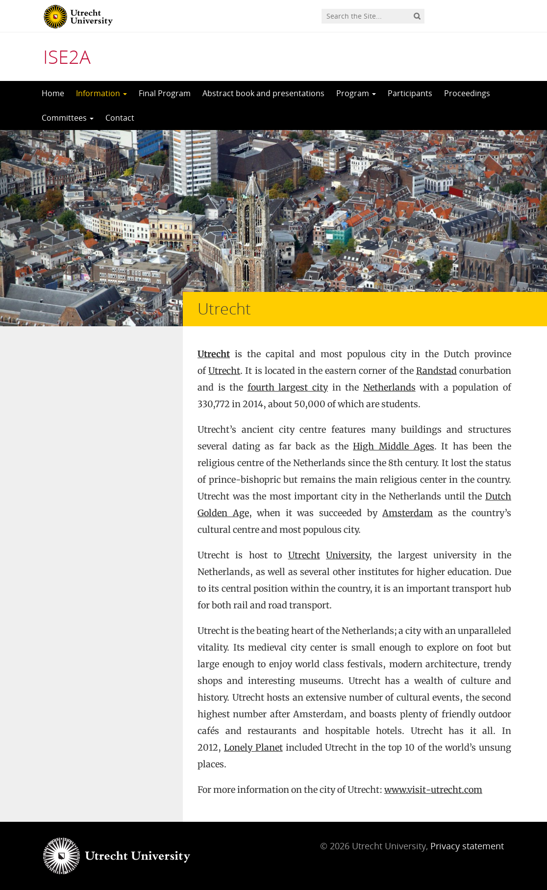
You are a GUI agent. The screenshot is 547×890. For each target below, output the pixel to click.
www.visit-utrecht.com (433, 789)
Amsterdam (407, 513)
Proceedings (467, 93)
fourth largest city (288, 387)
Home (53, 93)
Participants (410, 93)
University (347, 555)
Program (356, 93)
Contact (119, 117)
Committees (68, 117)
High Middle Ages (393, 446)
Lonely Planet (253, 747)
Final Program (165, 93)
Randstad (436, 370)
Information (101, 93)
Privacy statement (467, 846)
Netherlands (389, 387)
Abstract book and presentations (263, 93)
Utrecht (214, 354)
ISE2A (67, 56)
